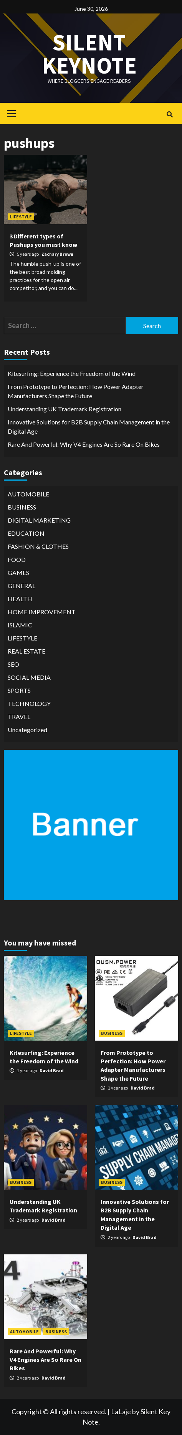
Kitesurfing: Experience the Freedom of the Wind (72, 373)
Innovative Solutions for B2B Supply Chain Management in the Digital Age (89, 426)
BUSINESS (22, 507)
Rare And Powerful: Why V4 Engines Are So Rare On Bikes (84, 444)
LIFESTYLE (21, 217)
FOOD (17, 559)
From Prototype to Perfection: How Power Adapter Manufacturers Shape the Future (76, 391)
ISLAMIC (20, 625)
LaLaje (121, 1411)
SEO (13, 664)
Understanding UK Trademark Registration (64, 408)
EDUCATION (26, 533)
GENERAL (21, 585)
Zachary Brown (57, 254)
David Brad (52, 1070)
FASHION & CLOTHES (38, 546)
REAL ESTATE (26, 651)
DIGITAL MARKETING (39, 520)
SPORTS (19, 690)
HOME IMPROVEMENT (42, 611)
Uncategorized (27, 729)
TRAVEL (19, 716)
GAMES (18, 572)
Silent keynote (89, 54)
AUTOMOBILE (28, 494)
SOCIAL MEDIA (29, 677)
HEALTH (20, 598)
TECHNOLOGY (29, 703)
